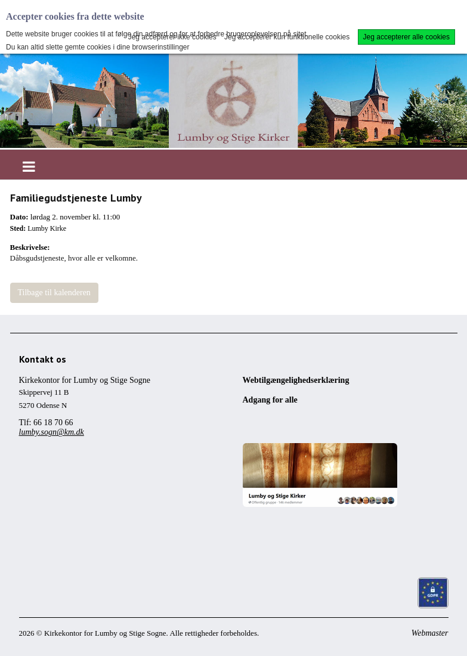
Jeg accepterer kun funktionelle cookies (287, 37)
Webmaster (430, 633)
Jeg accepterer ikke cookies (172, 37)
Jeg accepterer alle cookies (406, 37)
